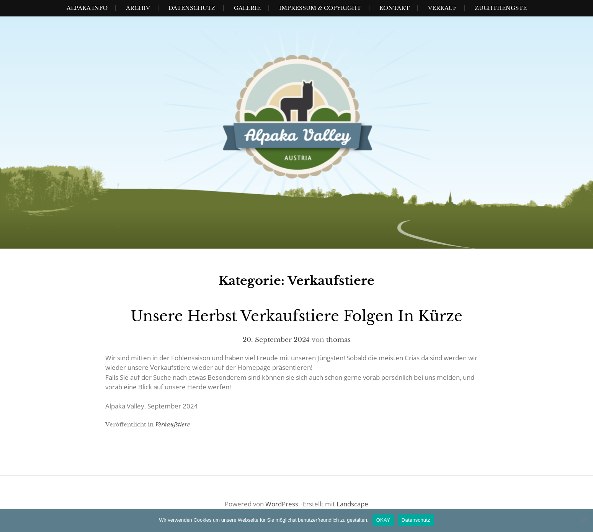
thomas (338, 340)
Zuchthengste (501, 8)
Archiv (138, 8)
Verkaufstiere (172, 424)
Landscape (352, 503)
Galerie (247, 8)
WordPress (281, 503)
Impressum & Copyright (320, 8)
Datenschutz (192, 8)
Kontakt (394, 8)
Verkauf (442, 8)
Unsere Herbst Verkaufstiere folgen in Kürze (296, 316)
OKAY (383, 520)
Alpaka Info (87, 8)
